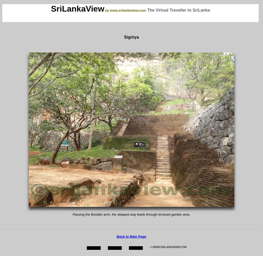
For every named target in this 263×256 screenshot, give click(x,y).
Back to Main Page (131, 237)
